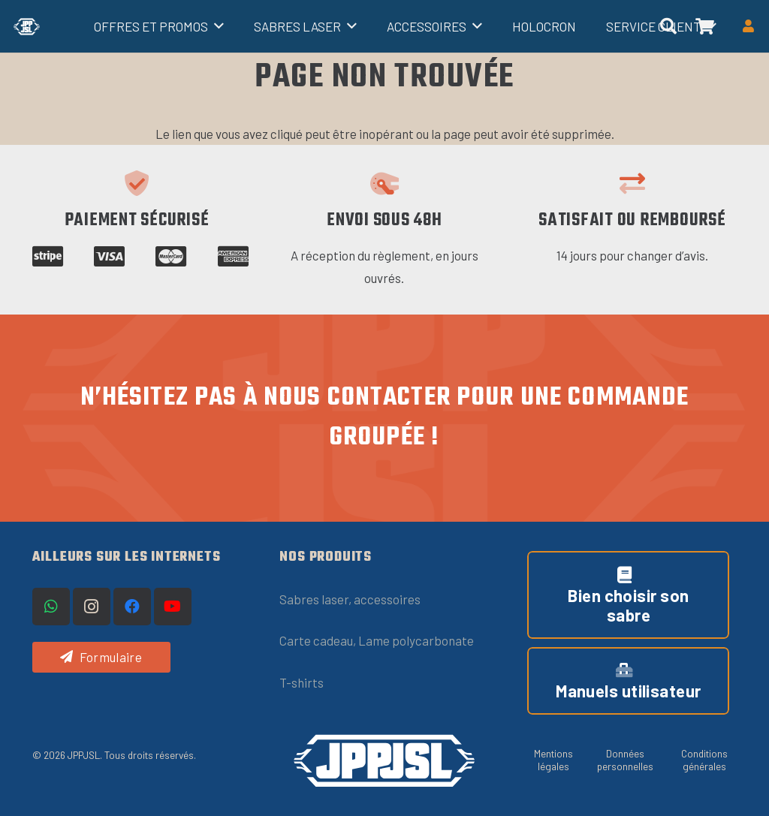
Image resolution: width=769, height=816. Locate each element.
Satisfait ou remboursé (632, 220)
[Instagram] (91, 606)
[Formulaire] (101, 657)
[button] (216, 26)
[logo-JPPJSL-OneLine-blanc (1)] (384, 760)
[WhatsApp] (51, 606)
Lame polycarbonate (416, 640)
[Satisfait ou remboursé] (632, 183)
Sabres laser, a (319, 599)
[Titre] (27, 26)
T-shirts (301, 682)
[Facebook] (132, 606)
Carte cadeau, (318, 640)
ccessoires (390, 599)
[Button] (748, 26)
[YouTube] (172, 606)
